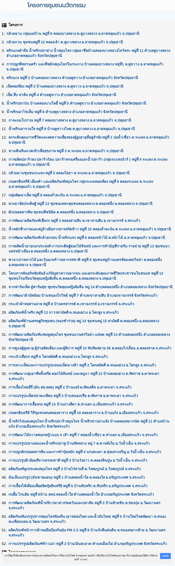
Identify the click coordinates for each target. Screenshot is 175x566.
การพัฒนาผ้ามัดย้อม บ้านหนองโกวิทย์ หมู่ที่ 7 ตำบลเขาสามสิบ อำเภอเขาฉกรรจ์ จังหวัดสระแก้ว (83, 296)
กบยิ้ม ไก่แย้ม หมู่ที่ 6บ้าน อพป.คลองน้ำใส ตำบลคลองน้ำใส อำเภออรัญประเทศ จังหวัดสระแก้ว (81, 494)
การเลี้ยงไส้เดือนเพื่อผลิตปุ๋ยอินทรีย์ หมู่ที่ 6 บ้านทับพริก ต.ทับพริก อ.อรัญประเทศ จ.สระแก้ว (78, 486)
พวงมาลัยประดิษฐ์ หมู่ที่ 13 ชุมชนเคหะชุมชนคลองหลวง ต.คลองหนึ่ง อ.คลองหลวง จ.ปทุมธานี (80, 204)
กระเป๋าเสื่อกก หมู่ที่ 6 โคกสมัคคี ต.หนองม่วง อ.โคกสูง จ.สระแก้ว (58, 357)
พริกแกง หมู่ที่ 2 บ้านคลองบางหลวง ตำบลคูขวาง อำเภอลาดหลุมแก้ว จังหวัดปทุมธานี (72, 78)
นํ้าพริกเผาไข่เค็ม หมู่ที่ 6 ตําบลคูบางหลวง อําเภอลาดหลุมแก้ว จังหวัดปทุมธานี (67, 112)
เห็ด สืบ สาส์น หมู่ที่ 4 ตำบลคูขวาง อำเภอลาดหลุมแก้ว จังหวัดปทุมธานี (61, 95)
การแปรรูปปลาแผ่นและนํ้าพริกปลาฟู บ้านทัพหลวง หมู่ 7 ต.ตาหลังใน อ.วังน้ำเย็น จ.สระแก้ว (79, 443)
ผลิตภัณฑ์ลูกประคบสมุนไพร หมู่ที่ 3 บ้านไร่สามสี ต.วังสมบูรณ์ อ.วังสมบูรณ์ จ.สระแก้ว (75, 469)
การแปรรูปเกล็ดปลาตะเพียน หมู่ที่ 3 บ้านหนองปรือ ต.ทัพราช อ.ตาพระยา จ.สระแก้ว (73, 396)
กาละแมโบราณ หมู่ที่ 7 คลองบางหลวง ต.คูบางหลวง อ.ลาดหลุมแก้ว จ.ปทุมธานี (70, 120)
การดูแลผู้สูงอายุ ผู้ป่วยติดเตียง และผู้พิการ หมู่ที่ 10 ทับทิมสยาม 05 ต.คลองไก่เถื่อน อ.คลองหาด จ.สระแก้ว (90, 348)
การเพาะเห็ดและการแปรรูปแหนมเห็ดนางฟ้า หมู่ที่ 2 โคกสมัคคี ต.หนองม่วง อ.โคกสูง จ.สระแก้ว (82, 365)
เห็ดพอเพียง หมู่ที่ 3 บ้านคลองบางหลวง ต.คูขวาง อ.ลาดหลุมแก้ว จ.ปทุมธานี (64, 86)
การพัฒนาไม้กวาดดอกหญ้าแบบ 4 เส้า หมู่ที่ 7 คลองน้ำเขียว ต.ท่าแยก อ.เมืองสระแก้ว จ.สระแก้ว (83, 435)
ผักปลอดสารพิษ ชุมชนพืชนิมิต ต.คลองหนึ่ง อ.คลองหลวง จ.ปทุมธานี (61, 212)
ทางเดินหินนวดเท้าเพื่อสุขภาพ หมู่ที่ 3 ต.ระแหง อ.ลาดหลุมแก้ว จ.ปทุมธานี (66, 151)
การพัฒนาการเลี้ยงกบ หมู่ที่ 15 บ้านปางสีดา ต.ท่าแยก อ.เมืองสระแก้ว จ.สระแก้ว (71, 404)
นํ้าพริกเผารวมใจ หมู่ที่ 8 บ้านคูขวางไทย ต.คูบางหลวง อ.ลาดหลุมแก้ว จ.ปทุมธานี (72, 129)
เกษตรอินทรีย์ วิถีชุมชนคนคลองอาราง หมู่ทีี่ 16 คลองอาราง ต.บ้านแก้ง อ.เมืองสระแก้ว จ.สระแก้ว (84, 413)
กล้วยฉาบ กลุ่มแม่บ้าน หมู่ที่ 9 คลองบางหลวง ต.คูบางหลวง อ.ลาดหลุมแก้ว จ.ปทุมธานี (72, 34)
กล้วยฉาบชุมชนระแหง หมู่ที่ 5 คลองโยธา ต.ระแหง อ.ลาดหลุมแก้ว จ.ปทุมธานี (69, 173)
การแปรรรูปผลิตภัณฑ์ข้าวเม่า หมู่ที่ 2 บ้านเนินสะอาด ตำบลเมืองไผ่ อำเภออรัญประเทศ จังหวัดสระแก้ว (88, 544)
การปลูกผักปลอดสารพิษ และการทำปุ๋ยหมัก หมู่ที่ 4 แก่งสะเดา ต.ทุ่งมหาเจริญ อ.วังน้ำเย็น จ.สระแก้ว (85, 452)
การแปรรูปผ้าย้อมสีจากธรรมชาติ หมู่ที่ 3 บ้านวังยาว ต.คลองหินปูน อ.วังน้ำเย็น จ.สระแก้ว (78, 460)
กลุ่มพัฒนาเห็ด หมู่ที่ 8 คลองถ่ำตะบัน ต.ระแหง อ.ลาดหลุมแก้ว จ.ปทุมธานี (65, 195)
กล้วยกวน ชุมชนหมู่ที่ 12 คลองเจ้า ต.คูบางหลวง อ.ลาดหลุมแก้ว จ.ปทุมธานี (64, 42)
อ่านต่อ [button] (83, 559)
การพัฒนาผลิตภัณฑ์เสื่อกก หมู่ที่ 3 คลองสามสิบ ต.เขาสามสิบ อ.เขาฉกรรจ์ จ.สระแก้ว (74, 221)
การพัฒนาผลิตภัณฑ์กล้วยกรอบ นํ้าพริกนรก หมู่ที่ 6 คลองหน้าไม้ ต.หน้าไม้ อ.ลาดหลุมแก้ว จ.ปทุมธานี (87, 238)
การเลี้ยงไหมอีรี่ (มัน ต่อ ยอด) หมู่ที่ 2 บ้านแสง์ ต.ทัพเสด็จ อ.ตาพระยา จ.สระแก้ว (70, 387)
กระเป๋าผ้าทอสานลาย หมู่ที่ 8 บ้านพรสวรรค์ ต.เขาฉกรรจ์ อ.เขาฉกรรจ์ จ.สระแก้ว (71, 304)
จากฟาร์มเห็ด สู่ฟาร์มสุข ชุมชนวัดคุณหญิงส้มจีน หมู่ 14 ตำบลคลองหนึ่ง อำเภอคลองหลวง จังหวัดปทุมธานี (90, 287)
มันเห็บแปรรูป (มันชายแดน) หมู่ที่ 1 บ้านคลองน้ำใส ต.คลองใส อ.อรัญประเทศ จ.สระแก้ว (77, 477)
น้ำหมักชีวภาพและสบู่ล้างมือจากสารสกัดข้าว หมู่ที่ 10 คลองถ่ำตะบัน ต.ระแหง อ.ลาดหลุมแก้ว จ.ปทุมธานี (90, 229)
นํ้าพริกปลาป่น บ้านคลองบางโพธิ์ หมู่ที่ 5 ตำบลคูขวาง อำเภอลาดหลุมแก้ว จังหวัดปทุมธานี (76, 103)
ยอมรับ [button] (165, 556)
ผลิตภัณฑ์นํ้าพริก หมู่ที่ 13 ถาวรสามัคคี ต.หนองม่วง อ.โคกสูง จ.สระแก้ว (64, 313)
